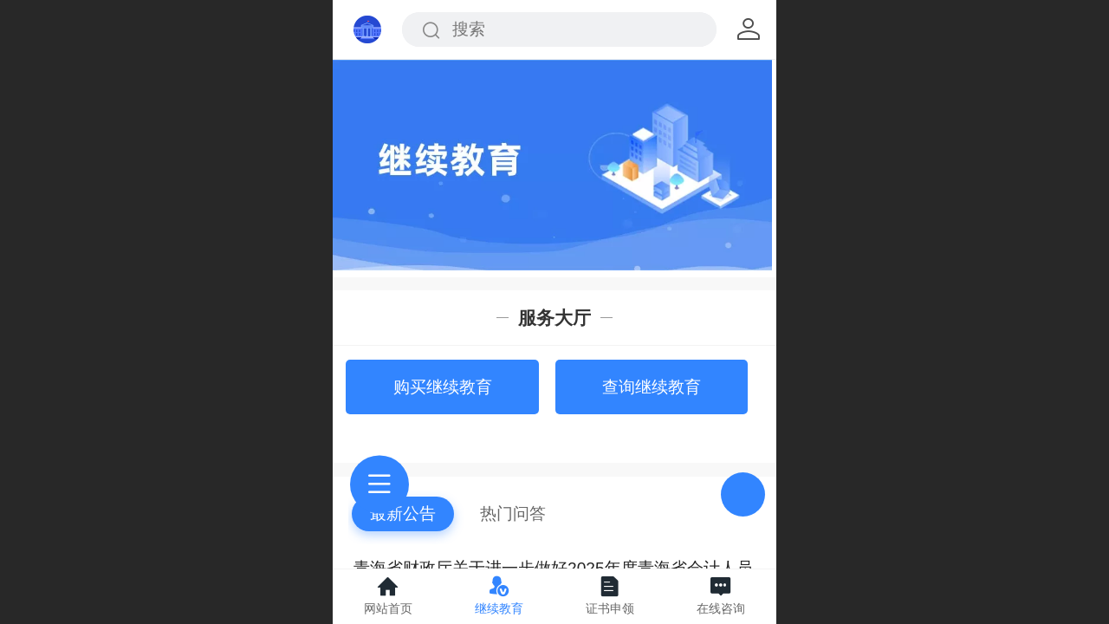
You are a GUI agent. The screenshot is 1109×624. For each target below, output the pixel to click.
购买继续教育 (442, 387)
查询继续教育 (651, 387)
